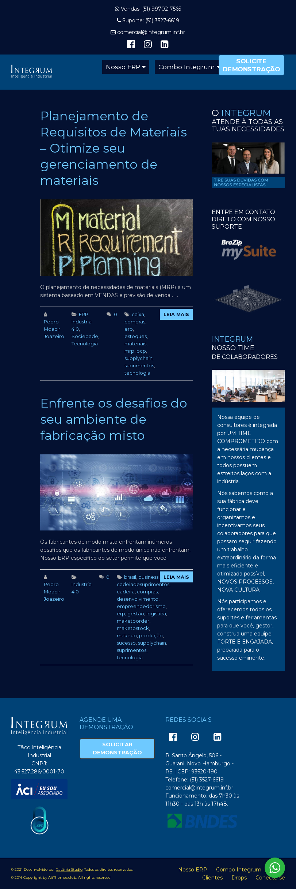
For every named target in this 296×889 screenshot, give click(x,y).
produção (151, 635)
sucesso (126, 643)
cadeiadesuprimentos (143, 584)
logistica (156, 613)
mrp (129, 351)
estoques (135, 336)
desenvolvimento (137, 599)
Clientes (212, 877)
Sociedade (85, 336)
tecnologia (137, 373)
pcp (141, 351)
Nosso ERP (123, 67)
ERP (83, 314)
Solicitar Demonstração (117, 748)
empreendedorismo (141, 606)
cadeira (126, 591)
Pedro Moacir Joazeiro (54, 329)
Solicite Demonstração (251, 65)
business (148, 577)
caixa (138, 314)
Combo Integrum (186, 67)
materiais (135, 343)
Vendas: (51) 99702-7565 (151, 8)
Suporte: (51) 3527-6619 (150, 20)
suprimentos (139, 365)
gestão (135, 613)
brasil (130, 577)
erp (128, 329)
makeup (127, 635)
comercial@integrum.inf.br (151, 32)
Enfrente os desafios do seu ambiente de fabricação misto (113, 419)
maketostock (133, 628)
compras (134, 322)
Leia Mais (176, 314)
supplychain (138, 358)
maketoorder (133, 621)
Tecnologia (85, 343)
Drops (239, 877)
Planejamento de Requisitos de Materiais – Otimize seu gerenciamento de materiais (113, 148)
